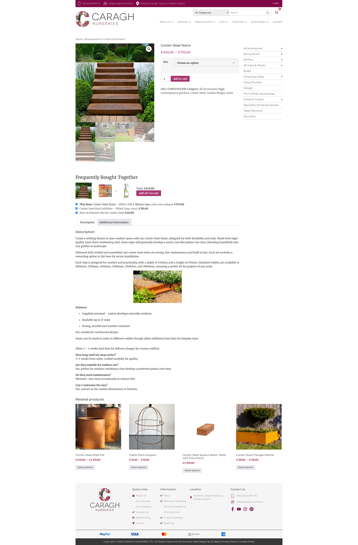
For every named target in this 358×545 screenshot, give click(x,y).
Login (276, 3)
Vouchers (250, 116)
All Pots (248, 59)
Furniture (239, 22)
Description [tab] (87, 222)
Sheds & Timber (254, 99)
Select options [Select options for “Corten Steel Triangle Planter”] (245, 467)
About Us (167, 22)
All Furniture (252, 54)
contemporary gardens (175, 92)
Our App (277, 22)
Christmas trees (254, 76)
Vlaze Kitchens (253, 110)
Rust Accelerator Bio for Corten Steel (102, 212)
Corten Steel (197, 92)
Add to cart (180, 78)
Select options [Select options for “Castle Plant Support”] (138, 467)
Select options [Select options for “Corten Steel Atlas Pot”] (85, 467)
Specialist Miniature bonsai (261, 105)
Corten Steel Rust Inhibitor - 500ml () (109, 208)
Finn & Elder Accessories (259, 93)
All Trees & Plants (254, 65)
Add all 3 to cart (148, 193)
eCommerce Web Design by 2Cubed (198, 541)
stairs (229, 92)
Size (165, 62)
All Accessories (93, 39)
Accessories (260, 22)
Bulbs (247, 71)
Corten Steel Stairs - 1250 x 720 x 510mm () (130, 204)
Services (184, 22)
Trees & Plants (205, 22)
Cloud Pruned (252, 82)
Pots (223, 22)
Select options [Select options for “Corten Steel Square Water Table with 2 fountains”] (192, 470)
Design (248, 88)
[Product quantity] (165, 79)
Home (79, 39)
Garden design (216, 92)
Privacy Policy (229, 541)
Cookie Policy (247, 541)
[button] (149, 49)
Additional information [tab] (114, 222)
